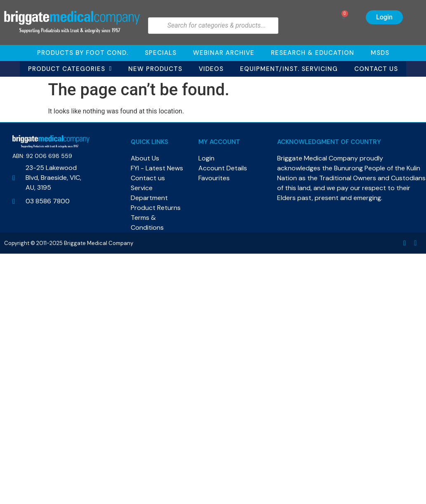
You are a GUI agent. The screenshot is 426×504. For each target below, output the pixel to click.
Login (384, 17)
